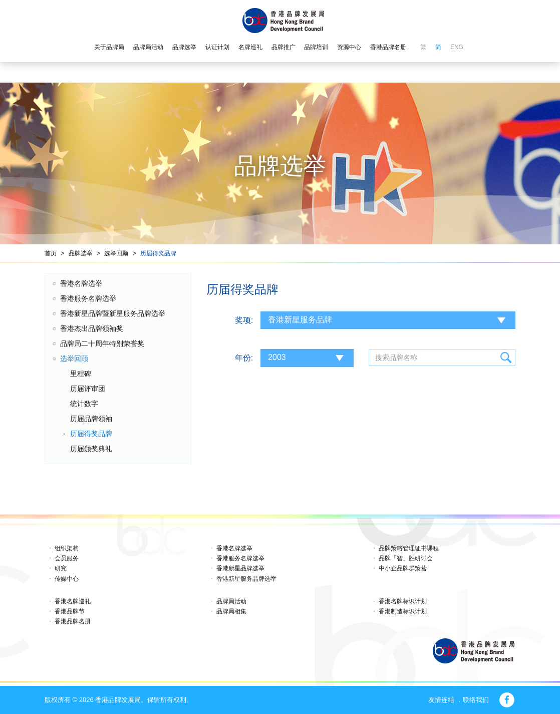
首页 (51, 253)
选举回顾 (116, 253)
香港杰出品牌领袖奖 (91, 328)
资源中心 (349, 47)
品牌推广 (283, 47)
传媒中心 (67, 578)
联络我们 (476, 699)
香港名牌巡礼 (73, 601)
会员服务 (67, 558)
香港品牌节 (70, 611)
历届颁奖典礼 (91, 449)
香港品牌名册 (388, 47)
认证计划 (217, 47)
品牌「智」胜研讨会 (406, 558)
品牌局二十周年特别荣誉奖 (102, 343)
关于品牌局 (109, 47)
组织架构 (67, 548)
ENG (456, 47)
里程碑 (80, 374)
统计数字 (84, 404)
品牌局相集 (231, 611)
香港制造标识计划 (403, 611)
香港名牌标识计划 (403, 601)
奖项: (244, 320)
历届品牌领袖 (91, 419)
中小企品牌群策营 (403, 568)
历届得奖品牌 (158, 253)
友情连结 (441, 699)
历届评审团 (87, 389)
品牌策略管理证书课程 (409, 548)
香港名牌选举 (81, 283)
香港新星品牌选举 (240, 568)
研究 (61, 568)
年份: (244, 357)
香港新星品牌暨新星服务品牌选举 (112, 313)
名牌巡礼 (250, 47)
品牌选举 (184, 47)
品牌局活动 (148, 47)
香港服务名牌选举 (88, 298)
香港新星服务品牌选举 (246, 578)
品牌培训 (316, 47)
